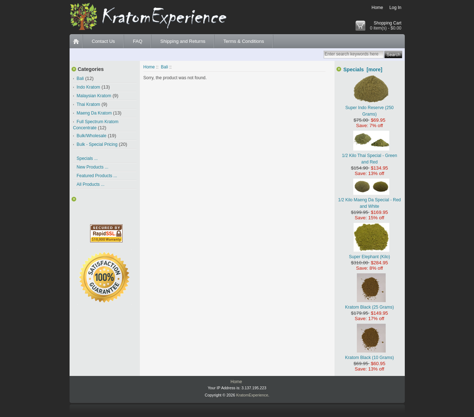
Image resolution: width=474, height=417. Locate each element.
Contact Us (103, 41)
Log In (395, 7)
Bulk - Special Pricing (97, 144)
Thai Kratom (88, 104)
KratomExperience (252, 395)
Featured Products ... (97, 175)
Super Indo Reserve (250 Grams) (369, 108)
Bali (164, 67)
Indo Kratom (88, 87)
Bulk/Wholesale (92, 135)
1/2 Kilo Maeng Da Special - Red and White (369, 200)
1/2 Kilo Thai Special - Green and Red (369, 156)
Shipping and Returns (182, 41)
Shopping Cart (388, 23)
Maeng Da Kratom (94, 113)
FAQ (137, 41)
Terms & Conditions (243, 41)
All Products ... (91, 184)
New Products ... (92, 167)
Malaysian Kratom (94, 95)
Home (377, 7)
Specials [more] (363, 69)
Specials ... (87, 158)
